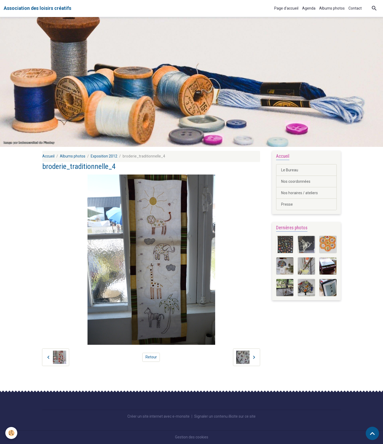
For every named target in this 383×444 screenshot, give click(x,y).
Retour (151, 357)
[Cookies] (11, 433)
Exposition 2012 (104, 156)
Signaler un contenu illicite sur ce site (225, 416)
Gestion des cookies (191, 437)
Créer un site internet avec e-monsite (158, 416)
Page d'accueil (286, 8)
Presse (287, 204)
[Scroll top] (372, 433)
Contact (355, 8)
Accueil (48, 156)
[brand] (37, 8)
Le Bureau (289, 170)
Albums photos (332, 8)
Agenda (308, 8)
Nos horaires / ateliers (299, 193)
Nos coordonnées (295, 181)
